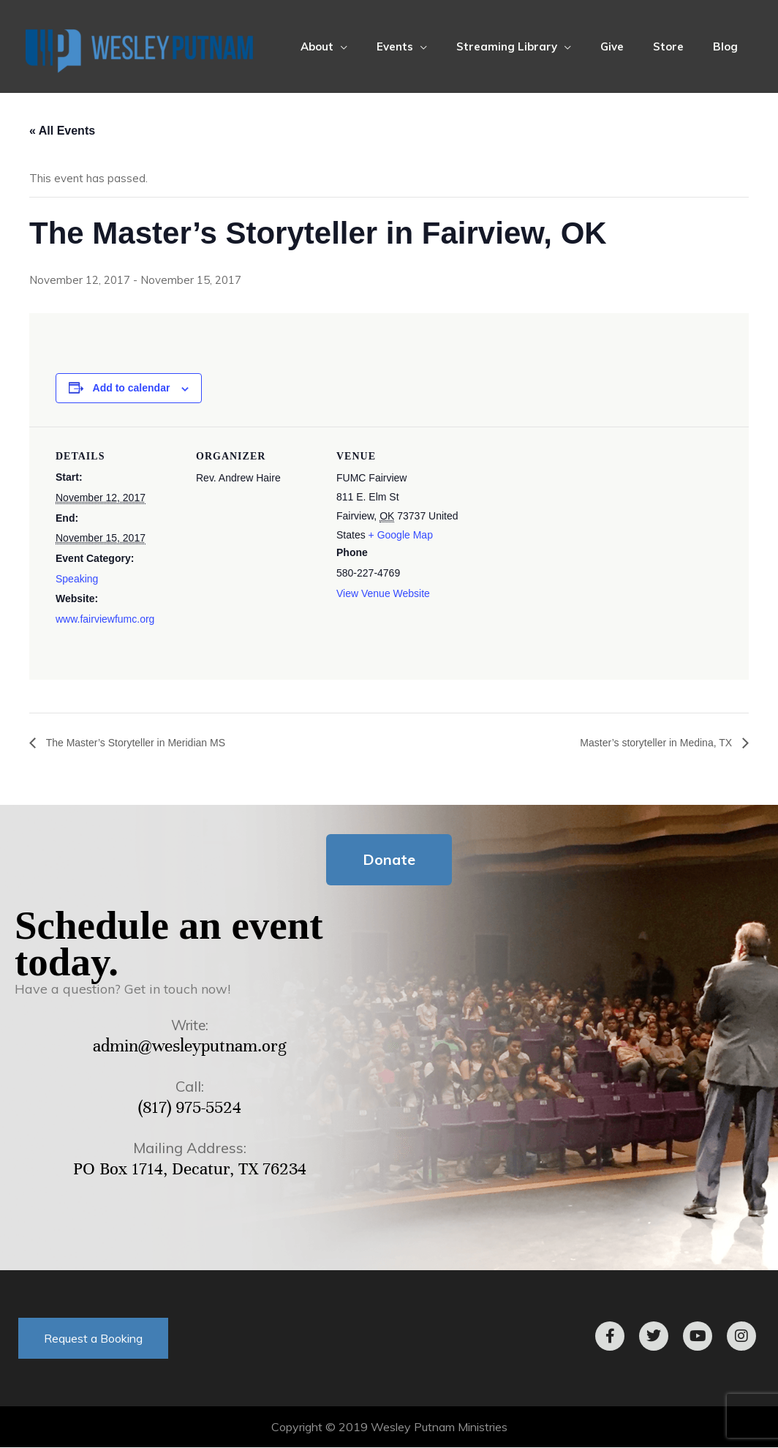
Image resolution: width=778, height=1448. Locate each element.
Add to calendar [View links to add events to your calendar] (131, 388)
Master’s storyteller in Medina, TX (646, 742)
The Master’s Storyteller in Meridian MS (147, 742)
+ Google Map (401, 535)
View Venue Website (383, 593)
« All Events (62, 130)
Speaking (77, 579)
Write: (190, 1025)
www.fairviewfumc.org (105, 619)
